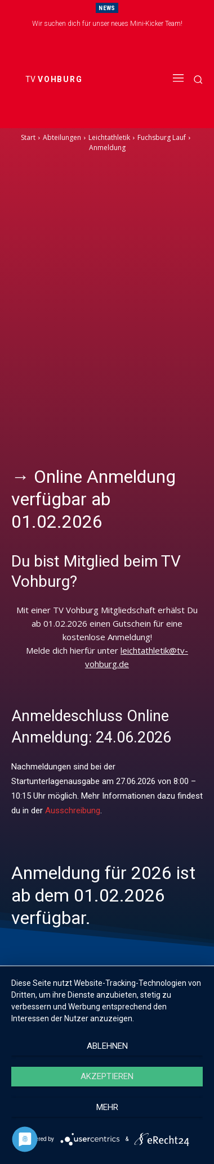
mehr (107, 1107)
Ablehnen (107, 1046)
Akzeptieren (107, 1076)
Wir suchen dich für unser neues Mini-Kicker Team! (107, 24)
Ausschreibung (72, 810)
